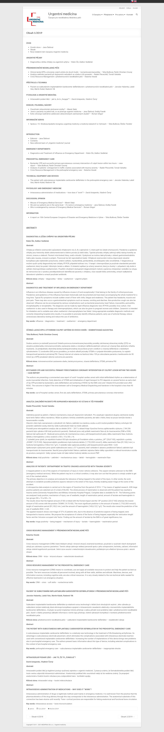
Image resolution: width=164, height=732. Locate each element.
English (135, 1)
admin (32, 709)
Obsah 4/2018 (36, 717)
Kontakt (135, 8)
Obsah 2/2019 (128, 717)
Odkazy (128, 8)
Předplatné (108, 14)
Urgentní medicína (64, 13)
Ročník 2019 (54, 709)
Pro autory (119, 14)
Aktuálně (122, 8)
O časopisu (96, 14)
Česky (132, 1)
